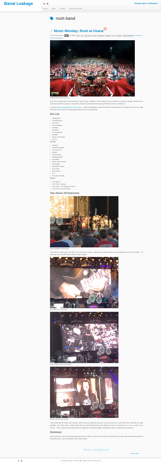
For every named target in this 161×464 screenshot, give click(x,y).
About (54, 8)
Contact (62, 8)
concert (95, 35)
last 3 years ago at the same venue (70, 107)
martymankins (59, 38)
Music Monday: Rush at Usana (78, 31)
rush (113, 35)
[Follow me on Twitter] (48, 4)
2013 (78, 35)
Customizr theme (96, 460)
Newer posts (136, 453)
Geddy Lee (101, 35)
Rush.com (66, 97)
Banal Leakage (19, 3)
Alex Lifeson (88, 35)
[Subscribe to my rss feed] (45, 4)
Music (66, 35)
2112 (82, 35)
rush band (118, 35)
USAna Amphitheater (128, 35)
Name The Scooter (75, 8)
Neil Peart (108, 35)
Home (45, 8)
